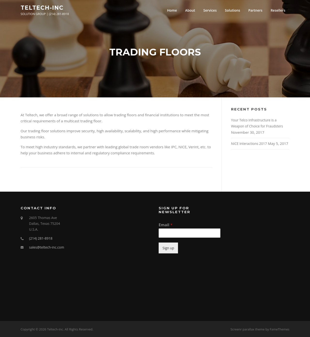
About (190, 10)
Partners (255, 10)
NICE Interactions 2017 (249, 143)
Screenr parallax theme (248, 329)
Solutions (232, 10)
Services (210, 10)
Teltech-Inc (42, 7)
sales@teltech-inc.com (46, 247)
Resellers (278, 10)
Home (172, 10)
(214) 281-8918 (40, 238)
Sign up (168, 248)
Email (165, 224)
